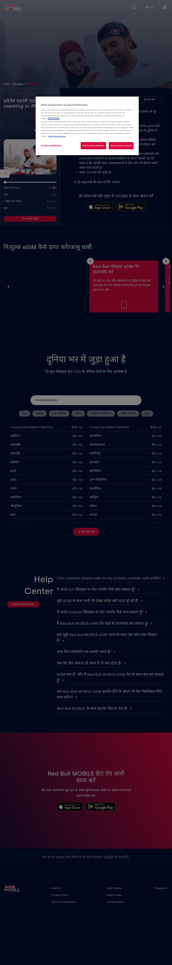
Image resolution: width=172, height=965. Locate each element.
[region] (87, 126)
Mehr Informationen (57, 136)
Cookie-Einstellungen (51, 145)
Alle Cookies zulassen (121, 146)
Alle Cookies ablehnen (93, 146)
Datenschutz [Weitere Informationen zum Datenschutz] (53, 119)
